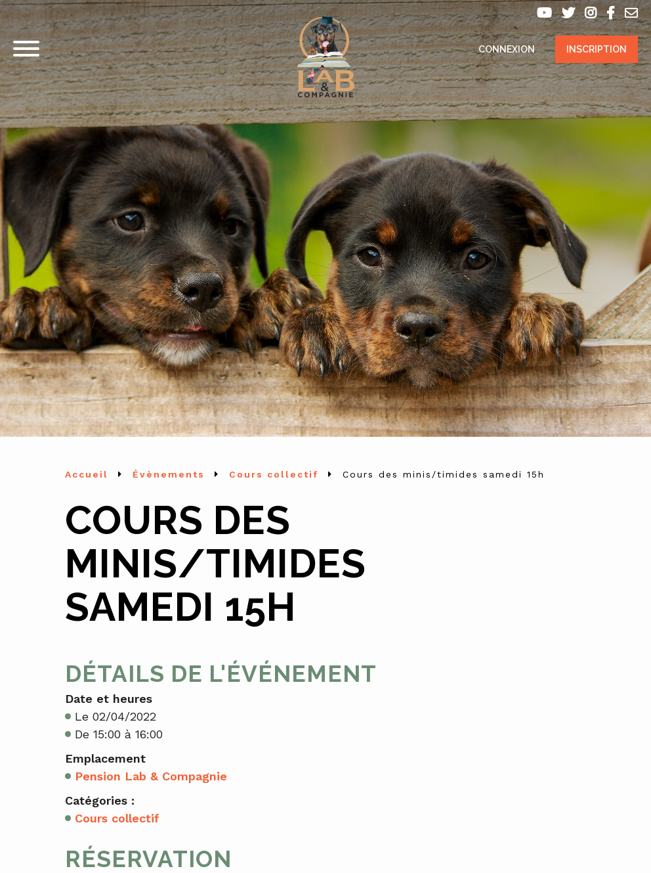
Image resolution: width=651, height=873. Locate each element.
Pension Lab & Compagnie (151, 776)
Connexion (506, 49)
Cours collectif (117, 818)
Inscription (596, 49)
